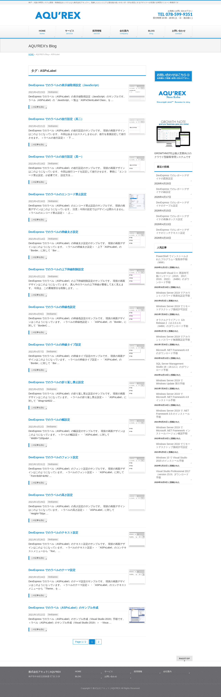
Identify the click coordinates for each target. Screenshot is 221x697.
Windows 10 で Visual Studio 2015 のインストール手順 (171, 459)
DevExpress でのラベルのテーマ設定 (51, 570)
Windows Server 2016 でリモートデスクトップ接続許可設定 (173, 445)
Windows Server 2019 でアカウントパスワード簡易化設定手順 (173, 294)
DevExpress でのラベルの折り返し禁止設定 (56, 382)
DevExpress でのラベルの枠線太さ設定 (53, 231)
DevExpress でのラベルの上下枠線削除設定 (56, 269)
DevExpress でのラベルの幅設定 (49, 419)
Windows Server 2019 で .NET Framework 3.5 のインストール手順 (173, 413)
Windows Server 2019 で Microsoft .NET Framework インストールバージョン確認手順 (173, 430)
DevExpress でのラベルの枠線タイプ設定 (54, 344)
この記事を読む (37, 107)
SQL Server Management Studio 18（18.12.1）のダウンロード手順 (172, 366)
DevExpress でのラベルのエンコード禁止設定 (57, 194)
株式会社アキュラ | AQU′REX (106, 688)
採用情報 (138, 671)
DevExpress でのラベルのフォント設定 (53, 457)
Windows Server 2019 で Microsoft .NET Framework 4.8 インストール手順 (172, 397)
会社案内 (167, 671)
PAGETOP (184, 658)
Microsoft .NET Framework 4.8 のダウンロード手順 (172, 352)
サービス (108, 671)
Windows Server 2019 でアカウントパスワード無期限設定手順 (173, 338)
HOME (31, 54)
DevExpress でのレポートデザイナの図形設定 (172, 177)
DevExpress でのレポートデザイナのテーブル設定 (172, 204)
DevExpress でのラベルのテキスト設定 (53, 532)
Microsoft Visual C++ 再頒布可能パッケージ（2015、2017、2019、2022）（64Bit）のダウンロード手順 (172, 278)
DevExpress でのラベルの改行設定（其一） (56, 156)
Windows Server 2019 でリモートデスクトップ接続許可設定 (173, 308)
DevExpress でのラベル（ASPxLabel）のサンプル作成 (63, 607)
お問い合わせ (110, 676)
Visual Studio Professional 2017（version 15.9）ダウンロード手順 (173, 474)
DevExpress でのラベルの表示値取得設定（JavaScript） (64, 85)
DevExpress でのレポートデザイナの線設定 (172, 190)
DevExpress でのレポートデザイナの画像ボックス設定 (172, 218)
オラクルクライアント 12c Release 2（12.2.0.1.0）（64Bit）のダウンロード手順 (172, 322)
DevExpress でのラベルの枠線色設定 (51, 307)
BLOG (78, 676)
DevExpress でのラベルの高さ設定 (50, 494)
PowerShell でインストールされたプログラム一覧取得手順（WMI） (172, 259)
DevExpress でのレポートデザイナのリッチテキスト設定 (172, 231)
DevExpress (52, 92)
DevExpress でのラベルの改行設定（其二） (56, 119)
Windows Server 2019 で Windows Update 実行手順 (170, 382)
